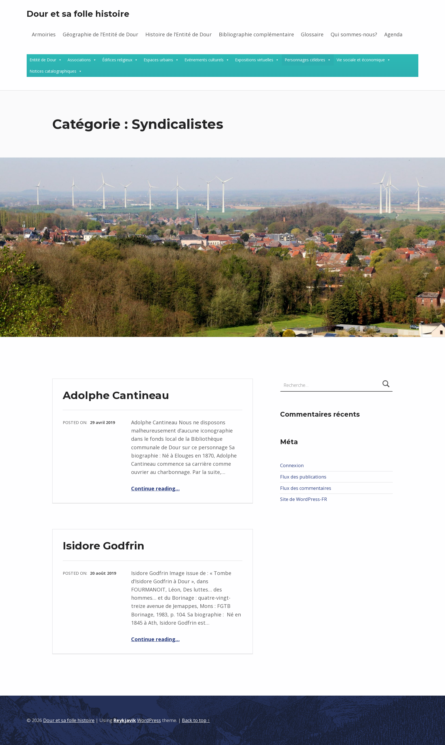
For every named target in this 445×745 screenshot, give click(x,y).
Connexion (292, 465)
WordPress (149, 720)
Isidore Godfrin (103, 545)
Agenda (393, 34)
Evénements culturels (204, 59)
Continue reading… (155, 488)
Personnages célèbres (305, 59)
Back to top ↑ (196, 720)
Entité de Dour (43, 59)
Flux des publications (303, 477)
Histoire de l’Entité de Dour (178, 34)
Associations (79, 59)
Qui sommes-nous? (354, 34)
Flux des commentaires (305, 488)
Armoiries (44, 34)
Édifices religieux (117, 59)
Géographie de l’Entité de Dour (100, 34)
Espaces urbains (158, 59)
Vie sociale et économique (361, 59)
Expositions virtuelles (254, 59)
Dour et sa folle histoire (78, 14)
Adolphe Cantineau (116, 395)
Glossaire (312, 34)
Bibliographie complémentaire (256, 34)
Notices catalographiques (53, 71)
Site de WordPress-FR (303, 499)
